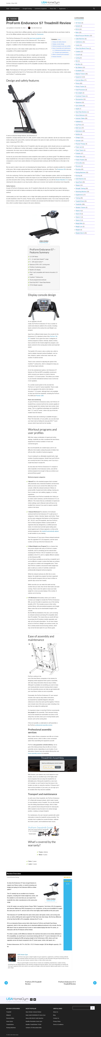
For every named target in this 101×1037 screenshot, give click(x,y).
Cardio (77, 45)
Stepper (78, 185)
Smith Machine (80, 179)
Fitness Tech (54, 8)
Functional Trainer (81, 96)
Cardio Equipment (16, 8)
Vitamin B (78, 214)
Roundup (78, 169)
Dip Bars (78, 64)
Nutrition (78, 134)
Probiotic (78, 153)
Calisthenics (79, 42)
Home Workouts (80, 115)
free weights (79, 93)
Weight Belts (79, 223)
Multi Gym (78, 128)
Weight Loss (79, 226)
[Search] (92, 1008)
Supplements (63, 8)
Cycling (78, 58)
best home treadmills (35, 38)
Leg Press (78, 124)
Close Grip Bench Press (82, 48)
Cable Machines (80, 38)
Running (78, 175)
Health (77, 108)
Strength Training (28, 8)
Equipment (79, 77)
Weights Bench (80, 233)
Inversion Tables (80, 118)
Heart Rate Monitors (81, 112)
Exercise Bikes (80, 80)
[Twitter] (34, 999)
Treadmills (13, 19)
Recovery (78, 166)
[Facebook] (31, 999)
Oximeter (78, 140)
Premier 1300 (39, 395)
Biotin (77, 32)
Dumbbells (79, 70)
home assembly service (34, 753)
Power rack (79, 147)
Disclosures (40, 34)
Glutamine (78, 102)
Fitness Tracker (80, 86)
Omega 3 (78, 137)
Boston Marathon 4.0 (62, 179)
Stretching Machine (81, 191)
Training (78, 198)
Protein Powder (80, 159)
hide (59, 39)
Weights (78, 229)
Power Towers (79, 150)
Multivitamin (79, 131)
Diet (77, 61)
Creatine (78, 51)
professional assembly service (43, 725)
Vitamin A (78, 210)
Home (7, 8)
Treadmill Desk (80, 201)
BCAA (77, 29)
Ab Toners (78, 23)
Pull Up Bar (79, 163)
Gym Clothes (79, 105)
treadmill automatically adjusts (50, 531)
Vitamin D (78, 220)
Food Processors (80, 89)
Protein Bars (79, 156)
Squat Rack (79, 182)
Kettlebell (78, 121)
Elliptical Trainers (80, 73)
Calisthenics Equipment (42, 8)
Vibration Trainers (80, 207)
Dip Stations (79, 67)
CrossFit (78, 54)
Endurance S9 (61, 169)
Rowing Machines (81, 172)
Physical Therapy (80, 143)
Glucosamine (79, 99)
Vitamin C (78, 217)
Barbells (78, 26)
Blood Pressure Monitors (82, 35)
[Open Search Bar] (94, 8)
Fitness (78, 83)
